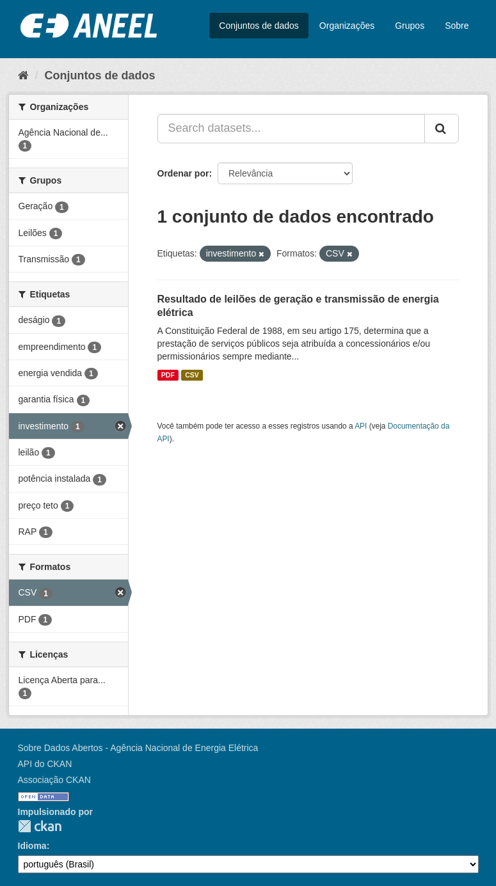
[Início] (23, 75)
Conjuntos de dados (259, 25)
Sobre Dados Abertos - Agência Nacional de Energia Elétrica (138, 748)
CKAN (39, 826)
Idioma (32, 846)
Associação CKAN (54, 780)
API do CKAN (45, 764)
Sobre (456, 25)
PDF (168, 375)
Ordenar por (183, 173)
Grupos (409, 25)
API (361, 426)
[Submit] (441, 128)
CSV (192, 375)
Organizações (346, 25)
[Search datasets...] (291, 128)
